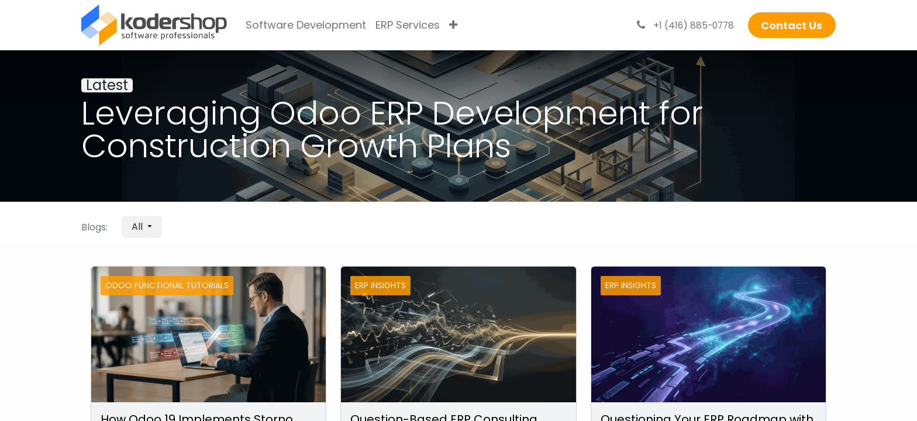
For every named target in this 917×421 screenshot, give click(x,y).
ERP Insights (380, 285)
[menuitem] (306, 25)
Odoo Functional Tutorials (167, 285)
